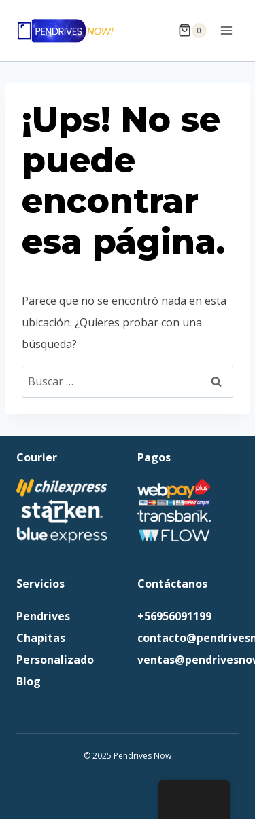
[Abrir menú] (226, 30)
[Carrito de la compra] (192, 30)
